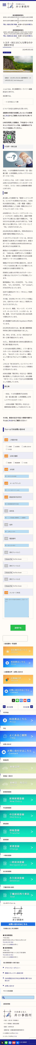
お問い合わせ (9, 986)
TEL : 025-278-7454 (10, 24)
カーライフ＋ (7, 52)
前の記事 (10, 707)
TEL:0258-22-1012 (8, 955)
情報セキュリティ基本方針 (14, 973)
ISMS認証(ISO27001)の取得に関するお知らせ (18, 979)
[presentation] (15, 638)
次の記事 (26, 707)
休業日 (29, 24)
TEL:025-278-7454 (8, 942)
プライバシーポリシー (12, 968)
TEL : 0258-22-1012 (10, 36)
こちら (6, 115)
